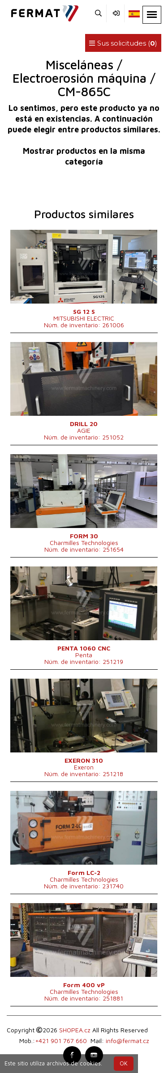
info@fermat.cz (127, 1040)
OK (124, 1063)
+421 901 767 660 (61, 1040)
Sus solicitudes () (123, 43)
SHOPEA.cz (74, 1030)
